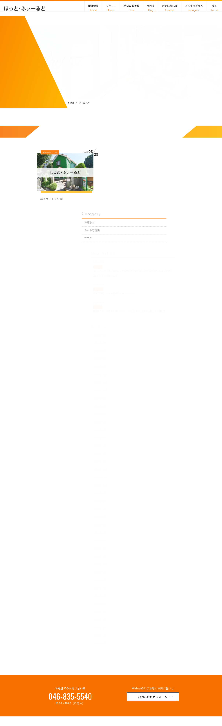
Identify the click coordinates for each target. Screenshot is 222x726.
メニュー (111, 8)
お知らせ (185, 177)
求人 (214, 8)
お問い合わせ (169, 8)
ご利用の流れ (131, 8)
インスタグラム (194, 8)
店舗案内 (93, 8)
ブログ (150, 8)
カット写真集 (188, 185)
